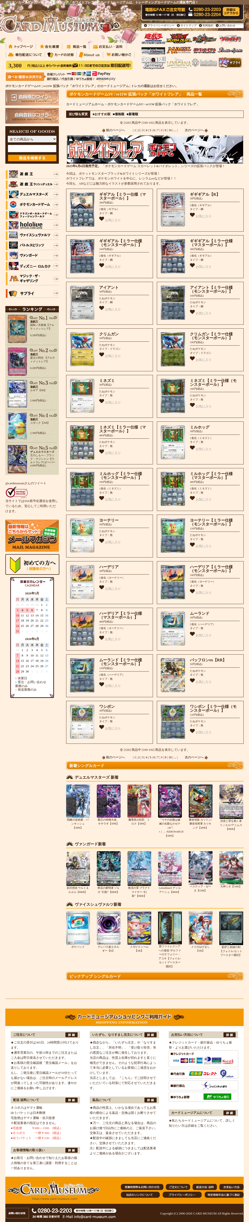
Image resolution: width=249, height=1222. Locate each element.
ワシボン (107, 706)
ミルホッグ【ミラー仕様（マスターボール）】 (211, 476)
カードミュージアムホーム (85, 104)
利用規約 (208, 25)
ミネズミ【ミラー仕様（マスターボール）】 (122, 429)
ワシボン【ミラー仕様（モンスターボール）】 (213, 708)
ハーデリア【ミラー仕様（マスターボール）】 (120, 615)
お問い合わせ (227, 25)
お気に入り (110, 219)
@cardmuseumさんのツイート (25, 483)
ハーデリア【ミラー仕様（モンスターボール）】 (211, 569)
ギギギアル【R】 (205, 194)
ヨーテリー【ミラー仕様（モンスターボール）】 (211, 522)
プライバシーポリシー (161, 25)
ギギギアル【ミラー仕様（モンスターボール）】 (120, 243)
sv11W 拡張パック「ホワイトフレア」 (172, 104)
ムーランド (199, 613)
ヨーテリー (109, 520)
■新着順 (132, 114)
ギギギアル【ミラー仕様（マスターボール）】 (211, 243)
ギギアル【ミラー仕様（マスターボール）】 (122, 196)
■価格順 (118, 114)
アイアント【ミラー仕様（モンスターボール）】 (211, 289)
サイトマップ (188, 25)
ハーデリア (109, 567)
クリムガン (109, 334)
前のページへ (113, 130)
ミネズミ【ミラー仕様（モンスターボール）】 (213, 383)
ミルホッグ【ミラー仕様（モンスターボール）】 (120, 476)
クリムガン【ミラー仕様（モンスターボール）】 (211, 336)
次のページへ (196, 130)
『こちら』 (126, 1078)
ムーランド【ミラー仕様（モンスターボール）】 (120, 662)
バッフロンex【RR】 (208, 660)
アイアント (109, 287)
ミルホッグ (199, 427)
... (174, 130)
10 (170, 130)
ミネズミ (107, 381)
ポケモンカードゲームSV (125, 104)
